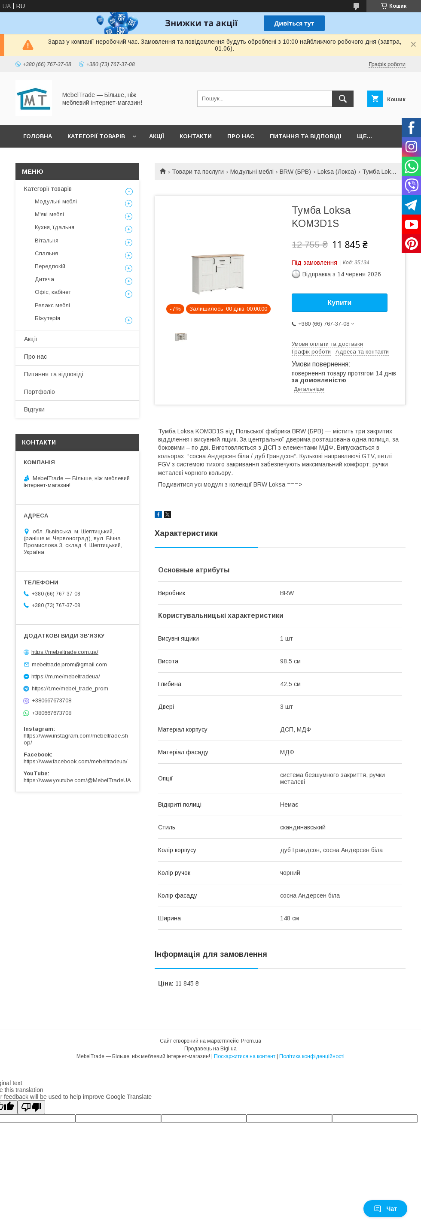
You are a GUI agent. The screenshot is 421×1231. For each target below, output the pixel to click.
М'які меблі (49, 214)
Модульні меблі (252, 171)
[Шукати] (343, 99)
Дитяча (44, 279)
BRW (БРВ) (295, 171)
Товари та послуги (198, 171)
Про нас (240, 136)
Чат (385, 1209)
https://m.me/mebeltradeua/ (65, 676)
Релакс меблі (52, 305)
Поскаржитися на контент (244, 1056)
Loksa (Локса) (336, 171)
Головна (37, 136)
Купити (340, 302)
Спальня (46, 253)
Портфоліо (39, 391)
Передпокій (50, 266)
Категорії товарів (96, 136)
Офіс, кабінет (53, 292)
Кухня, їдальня (54, 227)
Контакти (196, 136)
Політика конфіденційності (312, 1056)
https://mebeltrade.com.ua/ (64, 652)
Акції (156, 136)
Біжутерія (47, 318)
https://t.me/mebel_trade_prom (70, 688)
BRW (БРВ (306, 431)
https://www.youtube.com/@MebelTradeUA (77, 780)
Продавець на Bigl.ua (210, 1049)
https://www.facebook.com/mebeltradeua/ (76, 761)
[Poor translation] (31, 1107)
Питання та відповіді (306, 136)
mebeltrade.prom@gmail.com (69, 664)
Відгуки (34, 409)
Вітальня (46, 240)
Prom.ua (251, 1041)
